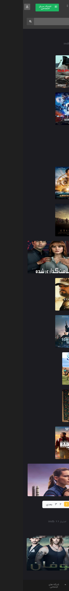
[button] (44, 6)
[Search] (7, 21)
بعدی (26, 504)
